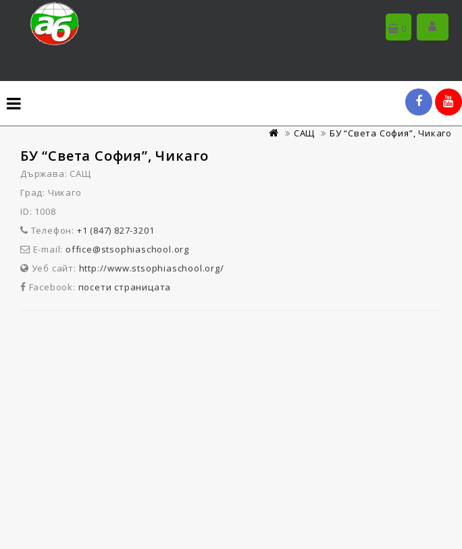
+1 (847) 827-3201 (116, 230)
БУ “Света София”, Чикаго (391, 133)
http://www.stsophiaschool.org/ (151, 268)
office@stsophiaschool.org (127, 249)
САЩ (304, 133)
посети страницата (125, 287)
